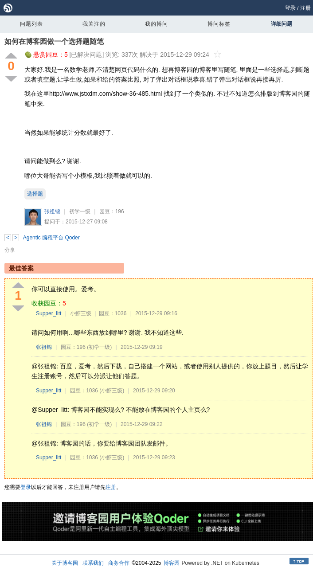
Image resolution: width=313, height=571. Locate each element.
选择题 (35, 194)
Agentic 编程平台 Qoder (51, 238)
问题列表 (31, 24)
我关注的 (94, 24)
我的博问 (156, 24)
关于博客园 (64, 563)
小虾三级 (80, 313)
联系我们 (93, 563)
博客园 (172, 563)
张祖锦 (52, 211)
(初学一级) (99, 347)
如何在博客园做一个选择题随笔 (54, 41)
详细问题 (281, 24)
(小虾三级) (111, 390)
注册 (305, 8)
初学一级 (79, 211)
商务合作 (118, 563)
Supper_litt (48, 313)
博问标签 (219, 24)
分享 (9, 250)
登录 (290, 8)
